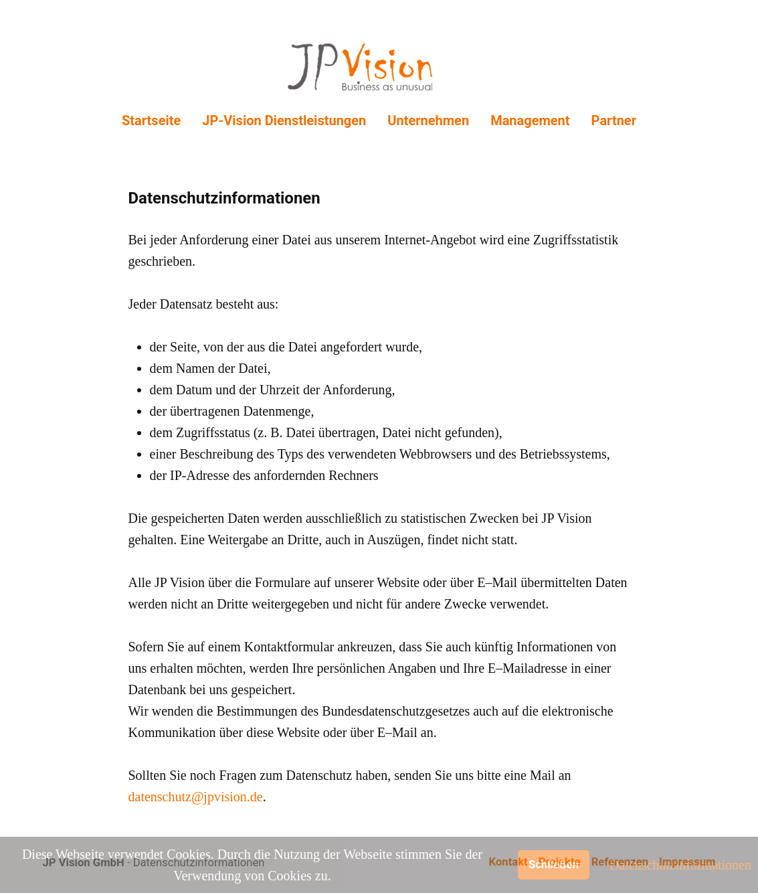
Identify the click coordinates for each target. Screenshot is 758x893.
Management (529, 120)
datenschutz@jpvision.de (195, 796)
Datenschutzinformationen (680, 865)
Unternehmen (428, 120)
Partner (613, 120)
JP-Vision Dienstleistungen (284, 120)
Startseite (151, 120)
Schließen (554, 864)
